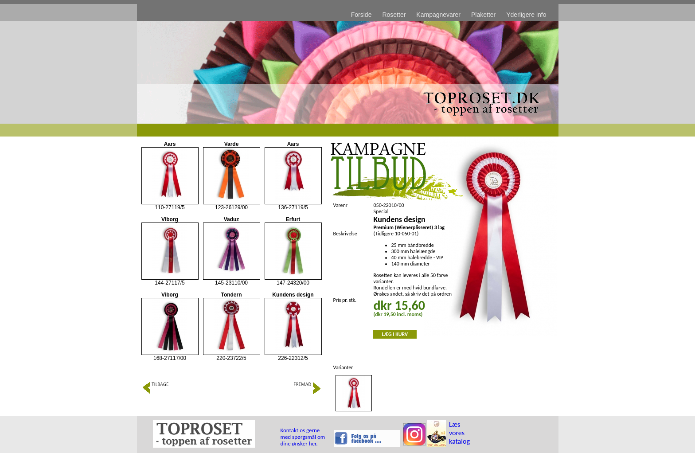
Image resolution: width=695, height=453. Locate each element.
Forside (361, 14)
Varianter (343, 367)
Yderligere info (526, 14)
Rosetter (394, 14)
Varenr (340, 205)
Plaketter (483, 14)
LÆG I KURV (395, 334)
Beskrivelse (345, 233)
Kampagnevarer (438, 14)
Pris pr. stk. (345, 300)
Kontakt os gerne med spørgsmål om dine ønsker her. (303, 437)
